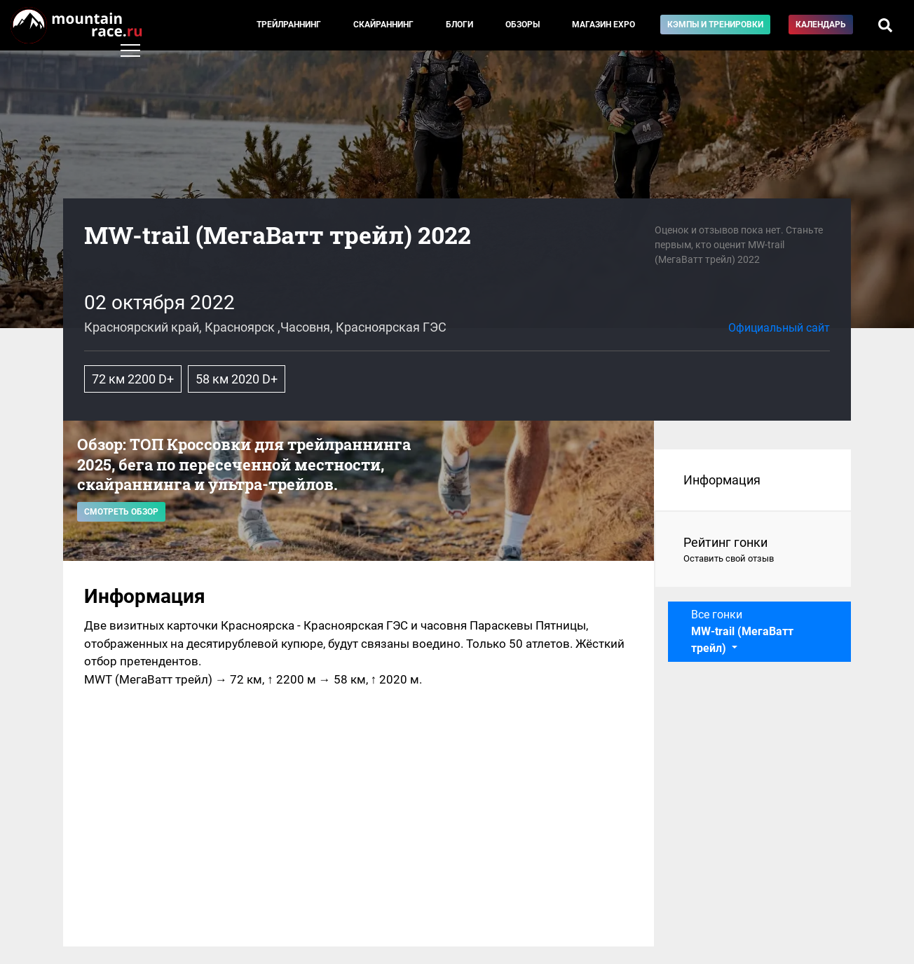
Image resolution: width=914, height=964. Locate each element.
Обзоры (522, 24)
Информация (721, 480)
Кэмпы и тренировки (715, 24)
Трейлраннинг (289, 24)
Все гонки (742, 631)
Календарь (821, 24)
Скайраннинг (383, 24)
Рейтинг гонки (753, 550)
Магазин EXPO (603, 24)
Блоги (459, 24)
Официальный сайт (779, 327)
